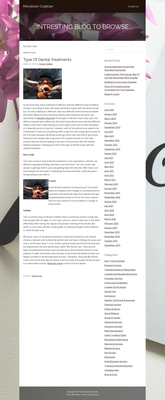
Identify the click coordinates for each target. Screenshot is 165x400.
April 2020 (109, 214)
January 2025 (110, 114)
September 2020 (112, 197)
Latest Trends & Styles (115, 335)
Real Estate (109, 357)
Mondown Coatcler (38, 6)
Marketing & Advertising (116, 339)
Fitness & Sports (112, 309)
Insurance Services (113, 326)
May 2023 (109, 136)
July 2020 (108, 206)
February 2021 (111, 184)
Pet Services (110, 352)
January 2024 (110, 123)
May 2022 (109, 166)
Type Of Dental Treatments (47, 59)
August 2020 (110, 201)
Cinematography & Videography (119, 269)
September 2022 (112, 149)
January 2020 (110, 227)
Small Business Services (115, 361)
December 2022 (111, 140)
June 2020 (109, 210)
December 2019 (111, 232)
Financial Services (112, 304)
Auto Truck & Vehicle (114, 261)
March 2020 (110, 219)
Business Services (113, 265)
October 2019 (110, 241)
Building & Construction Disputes (120, 82)
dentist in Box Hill (46, 118)
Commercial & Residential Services (120, 274)
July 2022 (108, 158)
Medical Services (112, 348)
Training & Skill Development (118, 365)
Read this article (55, 263)
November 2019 (112, 236)
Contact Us (133, 6)
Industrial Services (113, 322)
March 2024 (110, 118)
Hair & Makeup (111, 313)
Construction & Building (115, 282)
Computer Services (113, 278)
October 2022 (110, 144)
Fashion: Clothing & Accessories (119, 300)
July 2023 (108, 131)
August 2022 (110, 153)
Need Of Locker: (112, 94)
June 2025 (109, 109)
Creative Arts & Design (115, 287)
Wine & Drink (110, 374)
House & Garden (112, 317)
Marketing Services (113, 344)
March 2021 (110, 179)
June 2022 (109, 162)
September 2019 (112, 245)
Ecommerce (110, 296)
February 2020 (111, 223)
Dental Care (37, 276)
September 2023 (112, 127)
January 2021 (110, 188)
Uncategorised (111, 370)
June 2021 (109, 171)
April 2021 (109, 175)
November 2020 (112, 192)
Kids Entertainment (113, 330)
